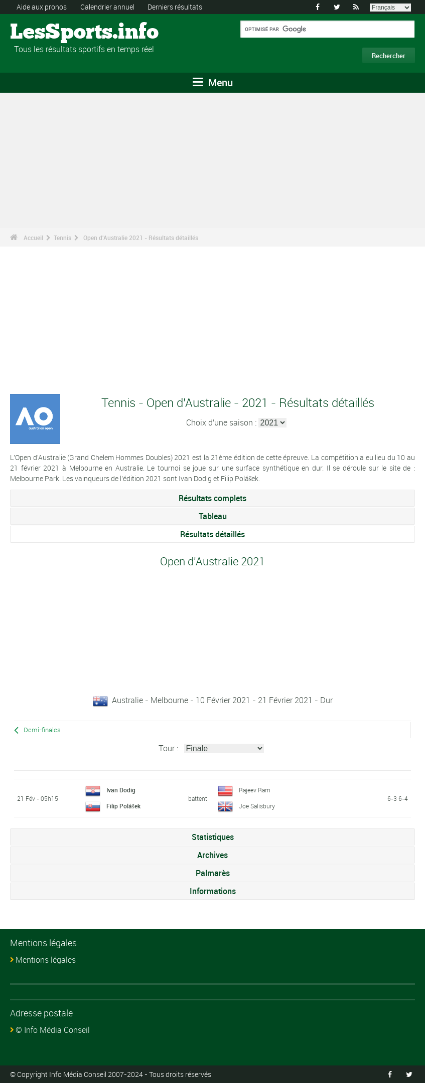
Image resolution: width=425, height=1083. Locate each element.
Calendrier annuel (107, 7)
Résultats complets (212, 498)
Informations (213, 891)
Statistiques (213, 836)
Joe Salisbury (257, 806)
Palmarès (213, 873)
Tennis (62, 238)
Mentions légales (46, 959)
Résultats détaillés (212, 534)
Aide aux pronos (42, 7)
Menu (213, 82)
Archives (212, 854)
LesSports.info (48, 32)
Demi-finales (42, 730)
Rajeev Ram (254, 790)
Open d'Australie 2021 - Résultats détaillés (140, 238)
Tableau (213, 516)
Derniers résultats (175, 7)
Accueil (33, 238)
